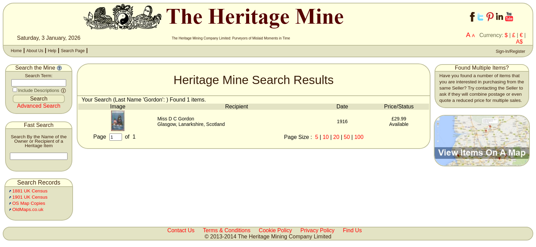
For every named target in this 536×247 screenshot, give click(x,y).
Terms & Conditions (227, 230)
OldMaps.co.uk (28, 209)
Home (16, 50)
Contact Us (180, 230)
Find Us (352, 230)
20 (336, 137)
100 (359, 137)
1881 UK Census (30, 190)
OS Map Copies (28, 203)
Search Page (73, 50)
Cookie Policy (275, 230)
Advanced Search (38, 106)
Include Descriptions (38, 90)
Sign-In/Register (510, 51)
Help (52, 50)
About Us (34, 50)
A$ (519, 42)
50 (347, 137)
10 (325, 137)
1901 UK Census (30, 197)
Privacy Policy (318, 230)
